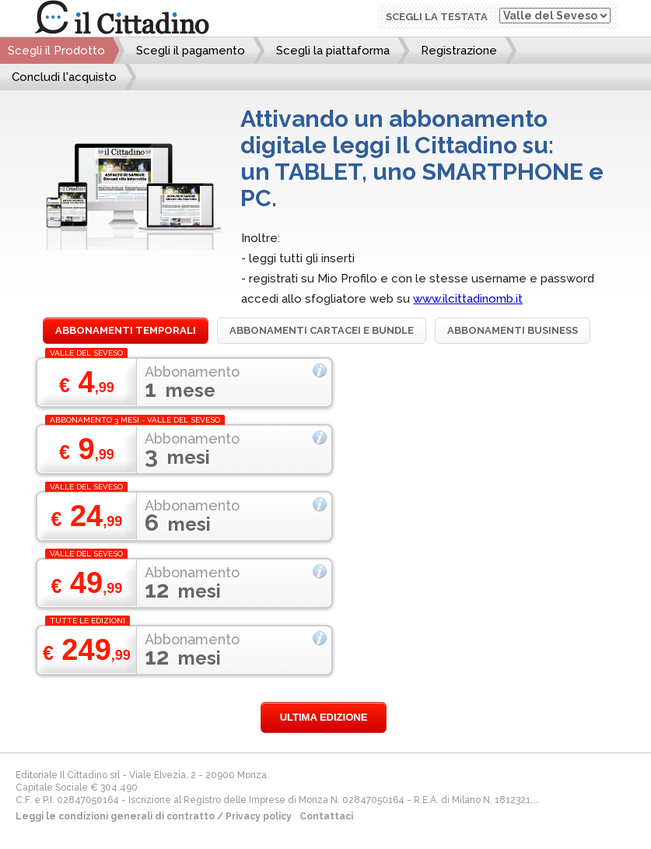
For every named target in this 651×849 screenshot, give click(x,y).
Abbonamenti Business (512, 330)
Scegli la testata (437, 17)
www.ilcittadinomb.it (468, 299)
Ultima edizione (324, 717)
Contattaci (326, 816)
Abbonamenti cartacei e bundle (321, 330)
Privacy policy (259, 816)
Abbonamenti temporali (125, 330)
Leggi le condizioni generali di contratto (115, 816)
